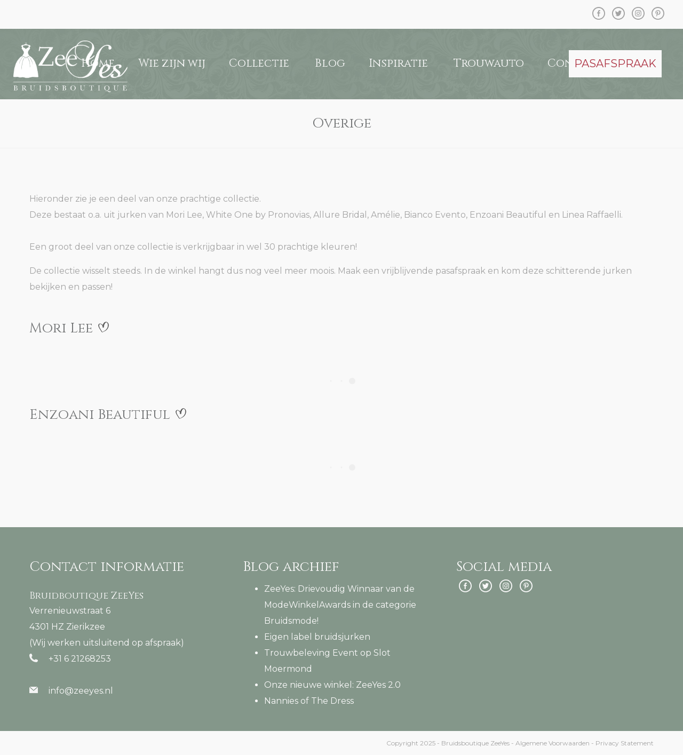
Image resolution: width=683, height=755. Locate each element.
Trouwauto (489, 63)
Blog (330, 63)
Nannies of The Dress (309, 701)
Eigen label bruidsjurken (317, 637)
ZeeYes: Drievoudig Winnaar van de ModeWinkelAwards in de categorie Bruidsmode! (340, 605)
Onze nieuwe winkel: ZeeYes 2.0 (332, 685)
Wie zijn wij (171, 63)
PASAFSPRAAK (615, 63)
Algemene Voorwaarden (552, 743)
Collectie (259, 63)
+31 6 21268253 (80, 659)
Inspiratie (398, 63)
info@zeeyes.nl (81, 691)
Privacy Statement (624, 743)
